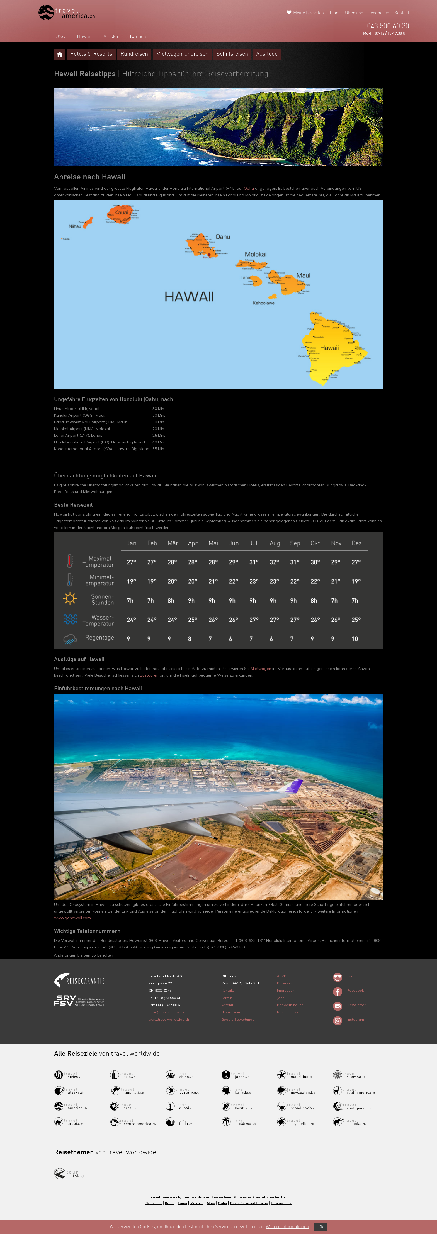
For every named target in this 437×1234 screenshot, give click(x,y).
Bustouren (149, 675)
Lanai (182, 1203)
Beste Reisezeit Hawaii (249, 1203)
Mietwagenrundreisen (182, 54)
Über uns (354, 13)
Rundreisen (134, 54)
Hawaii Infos (281, 1203)
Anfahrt (227, 1005)
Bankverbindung (290, 1005)
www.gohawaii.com (72, 917)
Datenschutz (287, 983)
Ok (320, 1227)
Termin (226, 998)
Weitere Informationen (287, 1227)
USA (60, 36)
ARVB (281, 976)
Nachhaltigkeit (288, 1012)
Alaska (110, 36)
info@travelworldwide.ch (169, 1012)
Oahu (249, 188)
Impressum (286, 990)
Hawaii (84, 36)
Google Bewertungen (238, 1019)
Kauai (169, 1203)
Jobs (281, 998)
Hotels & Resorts (91, 54)
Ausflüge (267, 54)
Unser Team (231, 1012)
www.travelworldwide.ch (169, 1019)
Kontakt (401, 13)
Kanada (138, 36)
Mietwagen (261, 668)
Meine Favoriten (308, 13)
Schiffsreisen (232, 54)
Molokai (196, 1203)
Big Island (153, 1203)
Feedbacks (378, 13)
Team (334, 13)
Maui (211, 1203)
